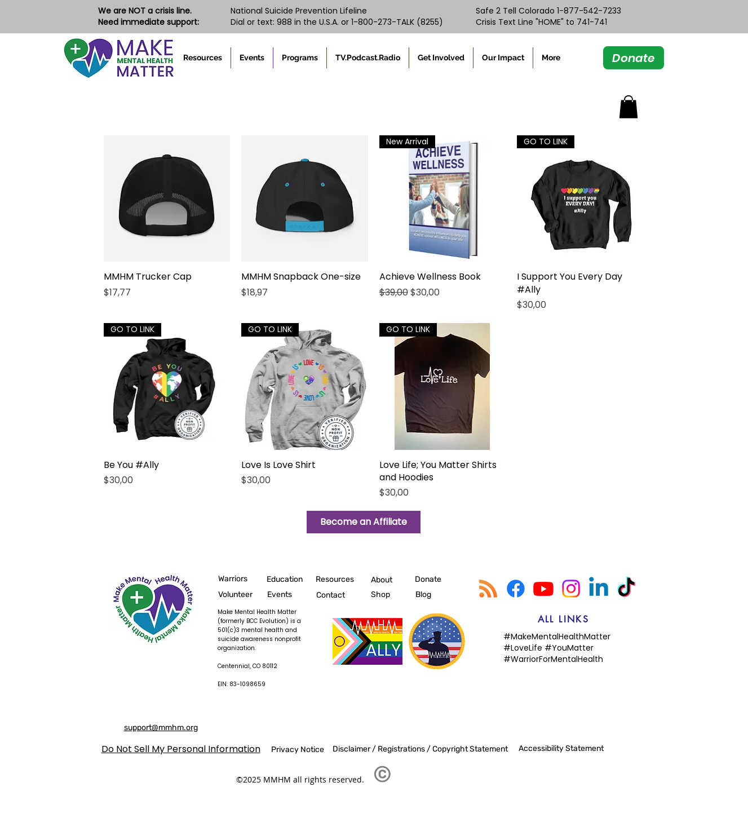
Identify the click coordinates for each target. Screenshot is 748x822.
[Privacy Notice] (297, 749)
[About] (382, 579)
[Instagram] (571, 588)
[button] (203, 57)
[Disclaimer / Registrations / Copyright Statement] (422, 748)
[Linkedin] (598, 588)
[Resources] (338, 579)
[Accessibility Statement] (564, 748)
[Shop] (393, 594)
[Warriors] (233, 578)
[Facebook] (516, 588)
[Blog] (423, 594)
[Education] (289, 579)
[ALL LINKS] (564, 619)
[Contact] (338, 594)
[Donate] (633, 57)
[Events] (286, 594)
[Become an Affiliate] (364, 522)
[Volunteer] (240, 594)
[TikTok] (626, 588)
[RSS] (488, 588)
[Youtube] (543, 588)
